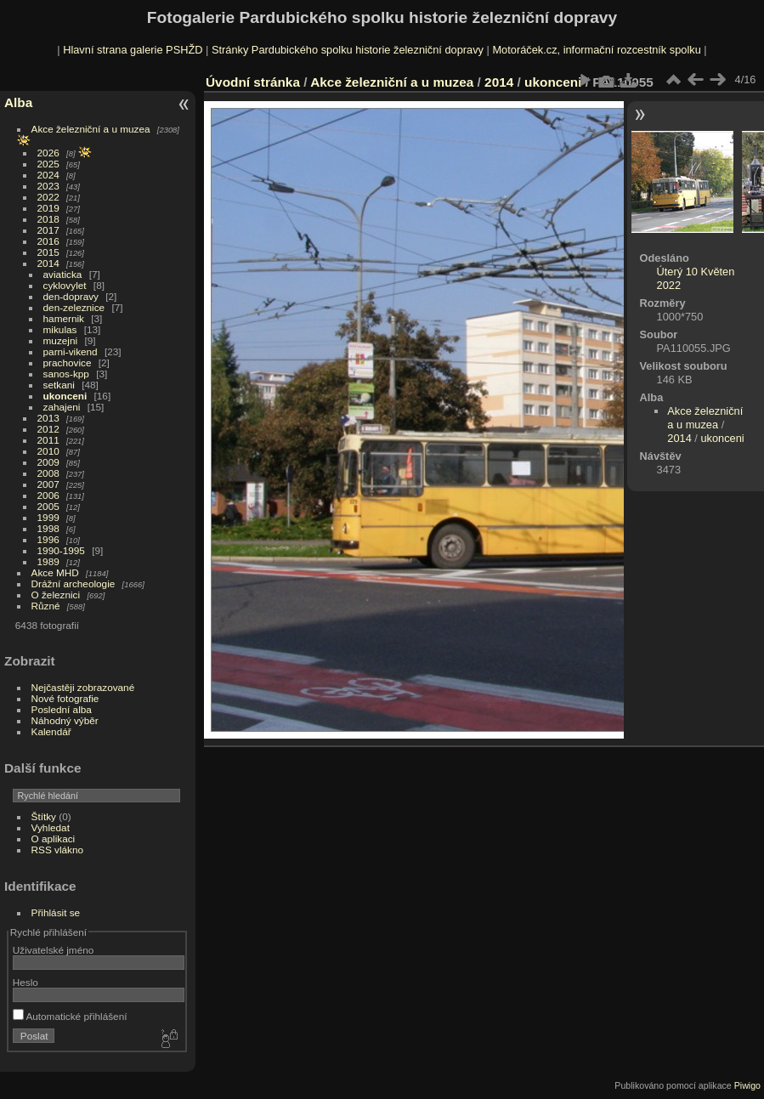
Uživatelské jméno (53, 949)
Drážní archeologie (73, 583)
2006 (48, 495)
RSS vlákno (57, 849)
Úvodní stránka (253, 82)
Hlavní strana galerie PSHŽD (132, 49)
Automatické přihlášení (70, 1016)
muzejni (60, 340)
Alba (18, 102)
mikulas (60, 329)
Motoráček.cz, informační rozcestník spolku (596, 49)
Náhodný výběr (65, 720)
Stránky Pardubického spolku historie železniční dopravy (348, 49)
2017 (48, 229)
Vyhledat (50, 827)
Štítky (43, 816)
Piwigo (747, 1085)
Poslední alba (61, 709)
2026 (48, 152)
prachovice (67, 362)
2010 (48, 450)
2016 (48, 240)
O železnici (56, 594)
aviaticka (62, 274)
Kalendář (51, 731)
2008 (48, 473)
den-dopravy (71, 296)
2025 (48, 163)
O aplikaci (53, 838)
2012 (48, 428)
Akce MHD (55, 572)
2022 (48, 196)
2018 (48, 218)
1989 (48, 561)
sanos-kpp (66, 373)
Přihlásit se (56, 912)
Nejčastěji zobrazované (83, 687)
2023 (48, 185)
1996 (48, 539)
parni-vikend (70, 351)
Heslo (25, 982)
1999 (48, 517)
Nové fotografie (65, 698)
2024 (48, 174)
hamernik (63, 318)
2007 (48, 484)
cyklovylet (65, 285)
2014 (48, 263)
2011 (48, 439)
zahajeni (62, 406)
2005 (48, 506)
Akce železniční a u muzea (90, 128)
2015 (48, 252)
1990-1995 (61, 550)
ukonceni (65, 395)
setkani (59, 384)
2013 (48, 417)
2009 (48, 461)
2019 (48, 207)
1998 (48, 528)
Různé (45, 605)
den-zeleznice (74, 307)
